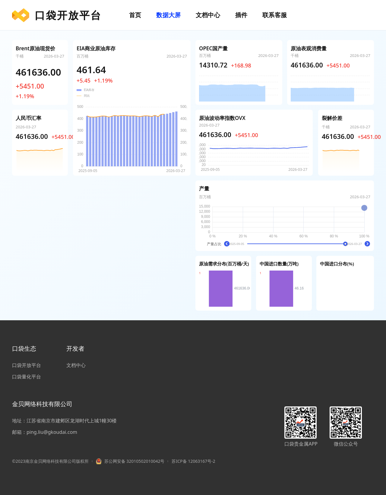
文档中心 (208, 15)
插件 (241, 15)
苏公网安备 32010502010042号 (134, 461)
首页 (135, 15)
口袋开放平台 (57, 15)
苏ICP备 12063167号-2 (193, 461)
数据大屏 (168, 15)
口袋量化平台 (26, 376)
